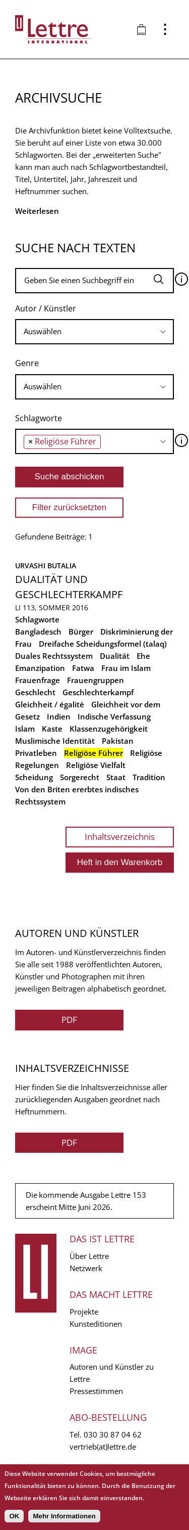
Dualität (115, 656)
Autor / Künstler (45, 308)
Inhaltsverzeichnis (120, 836)
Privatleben (36, 753)
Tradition (149, 777)
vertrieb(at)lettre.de (103, 1447)
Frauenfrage (37, 680)
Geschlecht (35, 692)
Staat (115, 777)
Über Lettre (89, 1256)
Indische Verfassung (114, 716)
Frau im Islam (126, 668)
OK (14, 1516)
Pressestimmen (96, 1391)
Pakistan (118, 741)
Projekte (84, 1312)
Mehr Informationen (64, 1516)
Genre (27, 363)
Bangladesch (38, 631)
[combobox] (94, 331)
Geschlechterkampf (98, 692)
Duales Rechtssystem (54, 656)
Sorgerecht (79, 777)
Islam (25, 729)
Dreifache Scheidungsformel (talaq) (103, 644)
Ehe (143, 656)
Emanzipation (40, 668)
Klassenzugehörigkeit (109, 729)
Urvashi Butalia (45, 565)
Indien (59, 716)
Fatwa (83, 668)
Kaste (52, 729)
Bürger (81, 631)
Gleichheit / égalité (49, 704)
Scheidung (34, 777)
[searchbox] (94, 331)
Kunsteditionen (96, 1324)
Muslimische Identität (55, 741)
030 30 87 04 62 (113, 1434)
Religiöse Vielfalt (95, 765)
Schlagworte (38, 418)
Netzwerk (86, 1268)
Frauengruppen (95, 680)
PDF (69, 1019)
